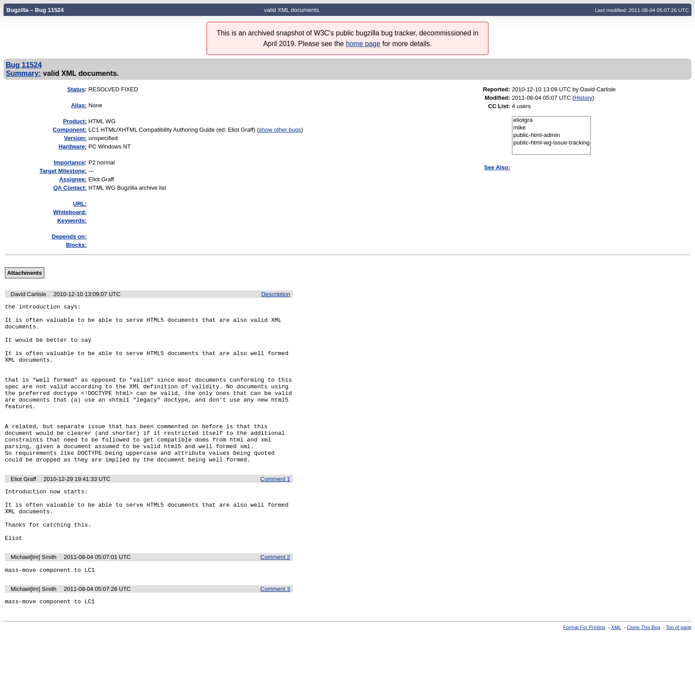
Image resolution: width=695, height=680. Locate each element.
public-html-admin (551, 135)
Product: (74, 121)
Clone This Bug (643, 672)
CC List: (499, 106)
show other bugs (280, 129)
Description (275, 294)
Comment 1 (275, 511)
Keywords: (71, 220)
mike (551, 128)
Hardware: (73, 146)
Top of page (678, 672)
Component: (70, 129)
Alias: (78, 105)
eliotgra (551, 120)
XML (616, 672)
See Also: (497, 167)
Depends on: (69, 236)
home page (363, 43)
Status (76, 89)
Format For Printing (584, 672)
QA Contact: (69, 187)
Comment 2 (275, 599)
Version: (75, 138)
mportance (69, 162)
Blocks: (76, 245)
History (583, 97)
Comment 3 (275, 632)
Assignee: (72, 179)
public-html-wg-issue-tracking (551, 143)
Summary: (23, 73)
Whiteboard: (70, 212)
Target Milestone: (63, 171)
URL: (80, 203)
